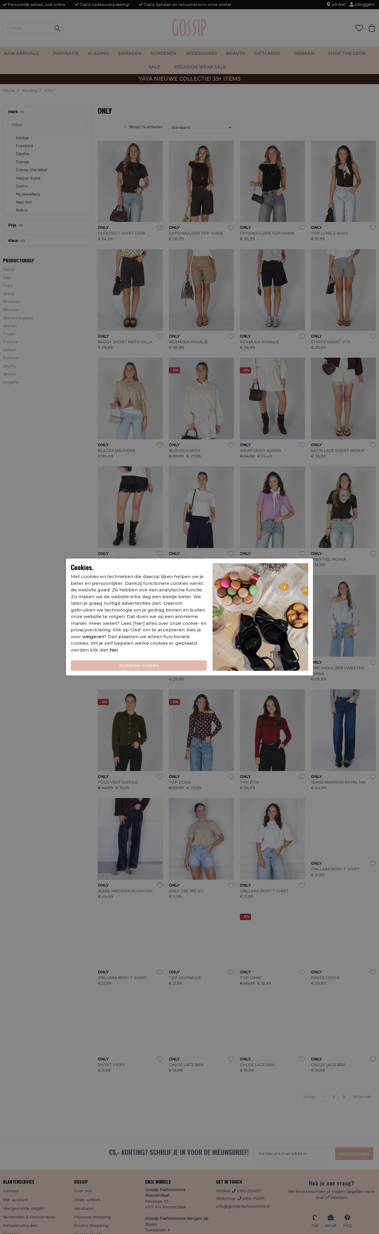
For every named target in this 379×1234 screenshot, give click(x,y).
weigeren (93, 636)
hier (114, 650)
